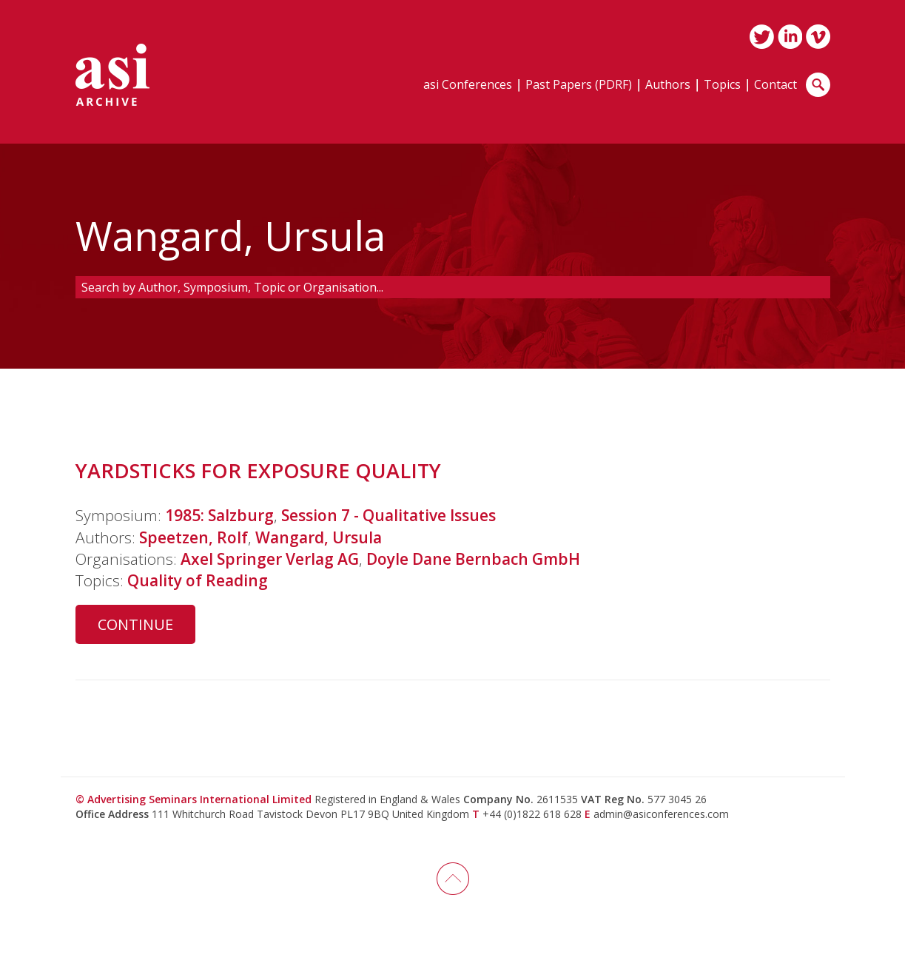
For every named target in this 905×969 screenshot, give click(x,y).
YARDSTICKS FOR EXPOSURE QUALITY (258, 470)
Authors (667, 85)
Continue (135, 624)
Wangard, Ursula (318, 537)
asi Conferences (467, 85)
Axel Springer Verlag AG (270, 559)
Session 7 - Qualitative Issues (388, 515)
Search (818, 85)
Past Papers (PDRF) (578, 85)
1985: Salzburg (219, 515)
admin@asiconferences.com (661, 814)
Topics (722, 85)
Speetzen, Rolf (193, 537)
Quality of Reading (197, 580)
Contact (775, 85)
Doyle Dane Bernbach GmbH (473, 559)
